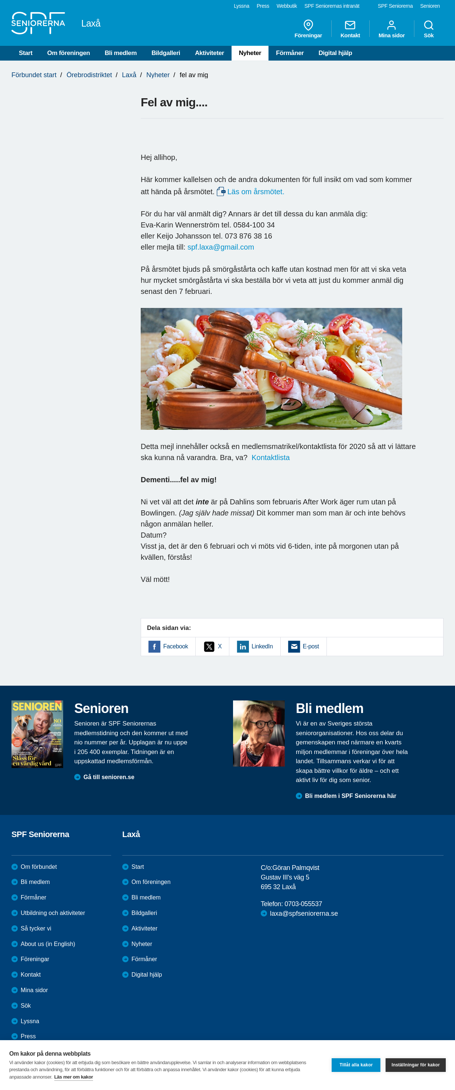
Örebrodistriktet (89, 75)
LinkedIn (262, 646)
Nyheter (250, 52)
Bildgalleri (165, 52)
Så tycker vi (36, 928)
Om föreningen (68, 52)
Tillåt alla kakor (356, 1064)
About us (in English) (48, 944)
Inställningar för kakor (415, 1064)
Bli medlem (121, 52)
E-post (311, 646)
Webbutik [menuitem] (287, 6)
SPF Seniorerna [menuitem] (395, 6)
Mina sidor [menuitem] (392, 29)
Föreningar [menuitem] (308, 29)
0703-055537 (303, 904)
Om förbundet (39, 867)
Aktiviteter (209, 52)
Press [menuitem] (263, 6)
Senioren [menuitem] (430, 6)
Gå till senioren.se (108, 777)
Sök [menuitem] (428, 29)
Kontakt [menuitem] (350, 29)
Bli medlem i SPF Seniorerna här (350, 796)
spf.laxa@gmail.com (221, 247)
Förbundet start (34, 75)
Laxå (129, 75)
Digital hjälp (335, 52)
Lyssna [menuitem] (241, 6)
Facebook (175, 646)
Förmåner (290, 52)
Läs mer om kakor (73, 1077)
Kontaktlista (271, 457)
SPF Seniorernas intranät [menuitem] (331, 6)
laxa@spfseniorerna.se (304, 913)
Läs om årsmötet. (256, 192)
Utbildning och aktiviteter (53, 913)
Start (25, 52)
